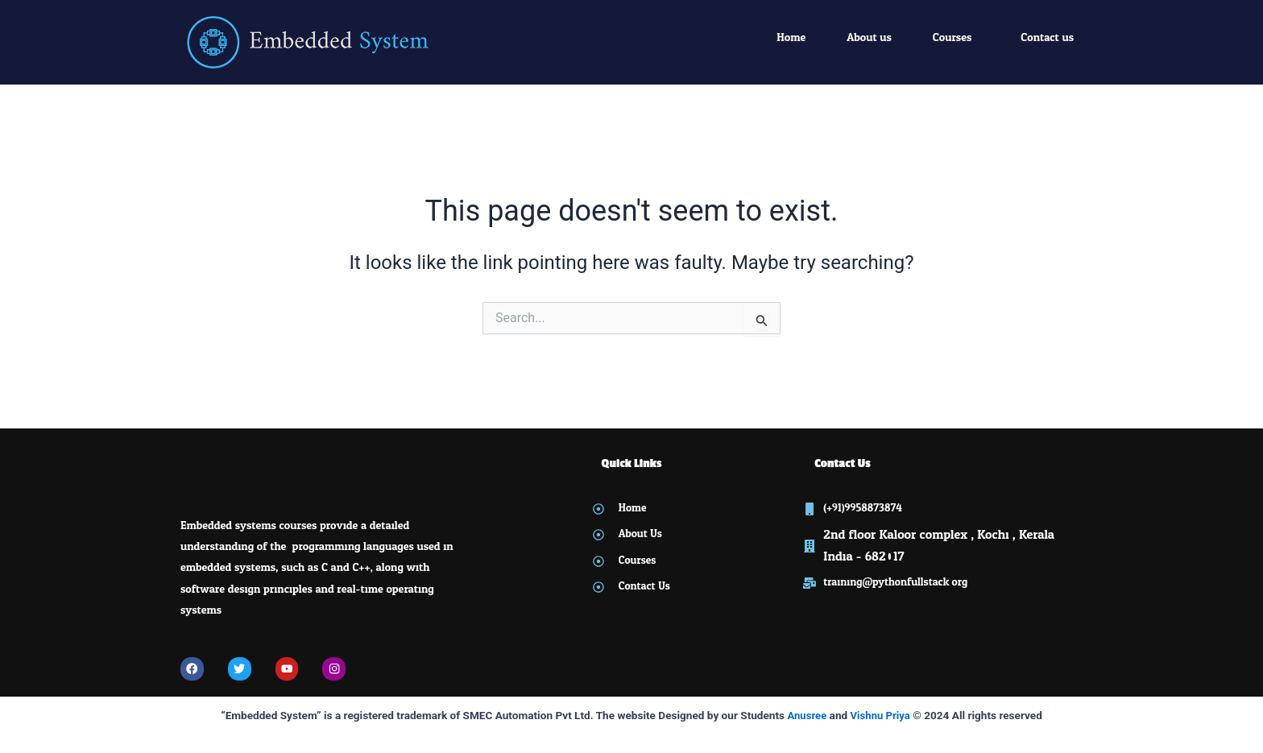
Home (790, 37)
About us (869, 37)
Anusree (805, 715)
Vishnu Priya (881, 715)
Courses (952, 37)
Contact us (1047, 37)
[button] (956, 38)
